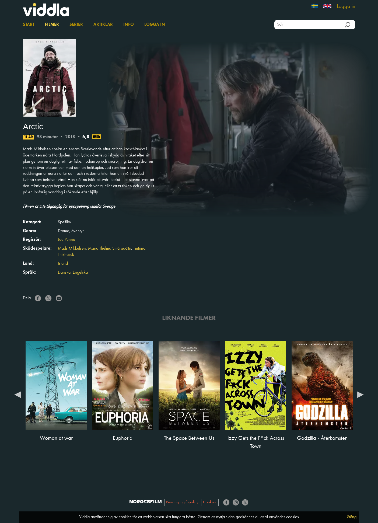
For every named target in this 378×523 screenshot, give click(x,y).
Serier (76, 25)
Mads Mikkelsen (72, 248)
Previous (17, 394)
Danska (64, 272)
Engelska (80, 272)
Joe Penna (66, 240)
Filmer (52, 25)
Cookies (209, 502)
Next (360, 394)
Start (28, 25)
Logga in (346, 6)
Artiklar (103, 25)
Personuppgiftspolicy (182, 502)
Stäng (351, 517)
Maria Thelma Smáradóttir (109, 248)
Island (63, 264)
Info (128, 25)
